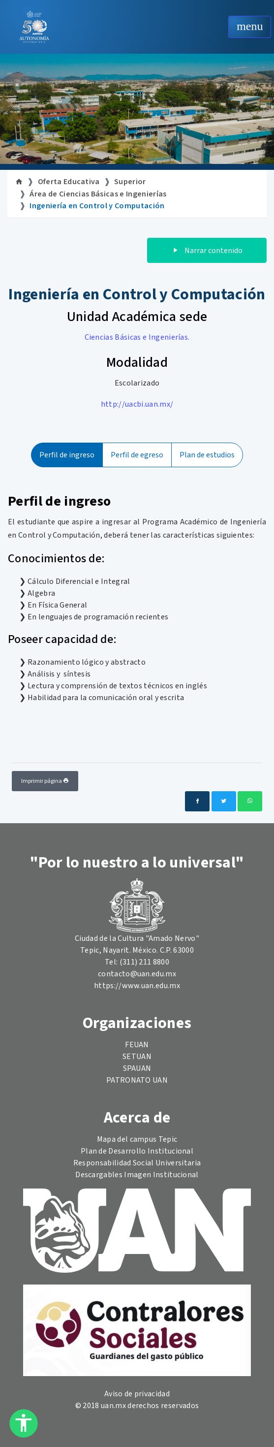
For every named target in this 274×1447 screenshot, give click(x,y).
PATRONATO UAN (137, 1080)
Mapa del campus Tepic (137, 1139)
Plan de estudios (207, 455)
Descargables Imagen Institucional (137, 1174)
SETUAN (137, 1056)
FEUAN (137, 1044)
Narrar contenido (207, 250)
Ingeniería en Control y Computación (97, 205)
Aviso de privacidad (137, 1393)
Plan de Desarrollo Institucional (137, 1151)
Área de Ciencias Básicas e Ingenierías (98, 194)
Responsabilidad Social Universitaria (137, 1163)
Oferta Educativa (69, 181)
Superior (130, 181)
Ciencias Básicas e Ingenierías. (137, 337)
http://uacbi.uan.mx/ (137, 404)
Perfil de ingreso (66, 455)
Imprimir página (45, 781)
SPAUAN (137, 1068)
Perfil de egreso (137, 455)
